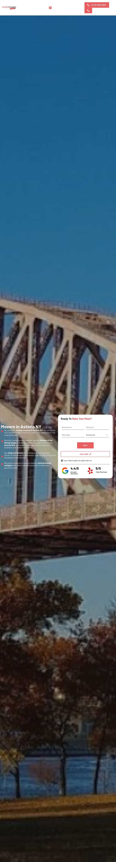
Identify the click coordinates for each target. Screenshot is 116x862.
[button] (50, 8)
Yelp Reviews (101, 472)
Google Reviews (74, 473)
